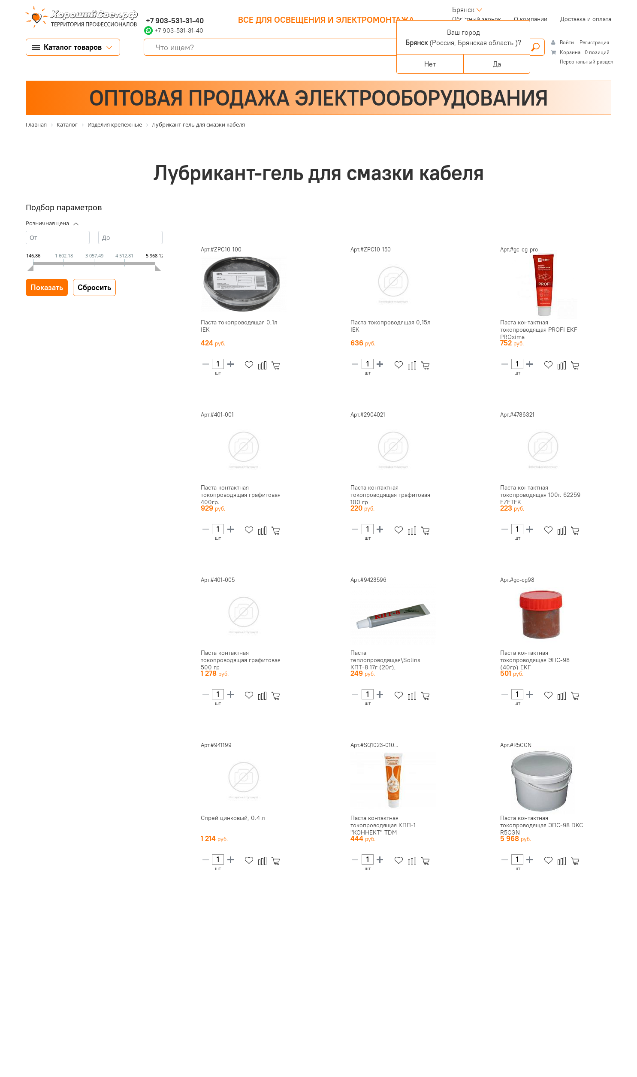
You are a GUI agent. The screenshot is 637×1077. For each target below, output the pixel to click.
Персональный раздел (586, 61)
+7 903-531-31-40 (174, 20)
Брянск (463, 9)
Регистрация (594, 42)
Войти (567, 42)
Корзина (570, 52)
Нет (430, 64)
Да (497, 64)
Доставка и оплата (585, 19)
